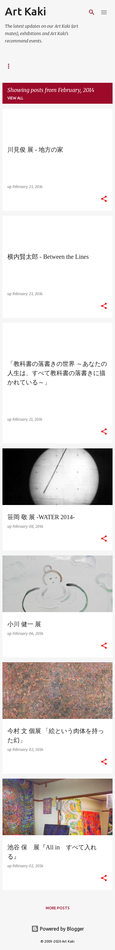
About (11, 66)
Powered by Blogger (57, 929)
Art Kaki (25, 11)
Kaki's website (45, 66)
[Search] (91, 12)
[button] (104, 199)
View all (15, 98)
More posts (58, 908)
